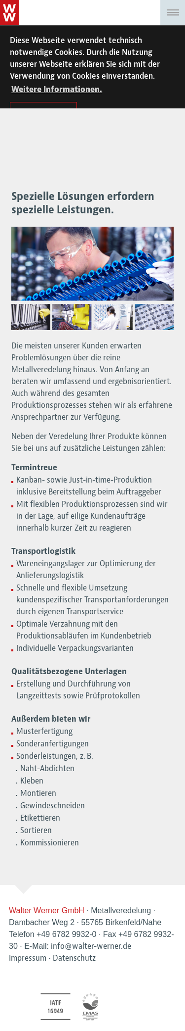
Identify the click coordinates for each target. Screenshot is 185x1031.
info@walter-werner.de (91, 946)
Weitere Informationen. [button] (56, 90)
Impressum (27, 958)
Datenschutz (74, 958)
